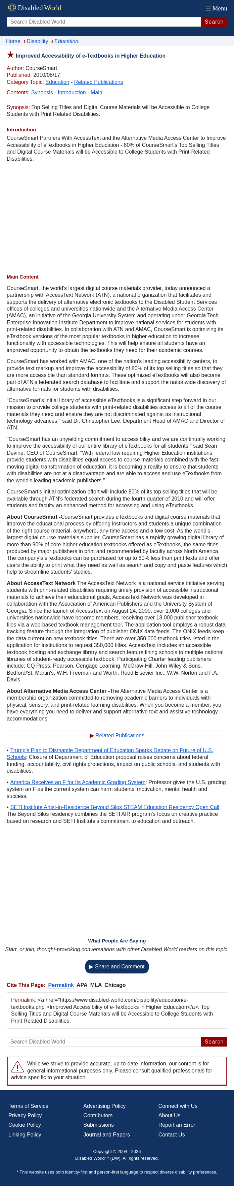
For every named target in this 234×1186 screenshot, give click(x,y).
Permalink (61, 985)
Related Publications (98, 82)
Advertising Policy (104, 1106)
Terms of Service (28, 1106)
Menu (215, 8)
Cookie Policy (24, 1125)
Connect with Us (178, 1106)
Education (57, 82)
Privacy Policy (25, 1115)
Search (214, 22)
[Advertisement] (117, 218)
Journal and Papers (106, 1134)
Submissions (98, 1125)
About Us (169, 1115)
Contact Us (171, 1134)
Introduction (72, 92)
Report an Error (176, 1125)
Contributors (97, 1115)
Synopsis (42, 92)
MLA (96, 985)
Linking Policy (24, 1134)
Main (96, 92)
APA (82, 985)
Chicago (115, 985)
